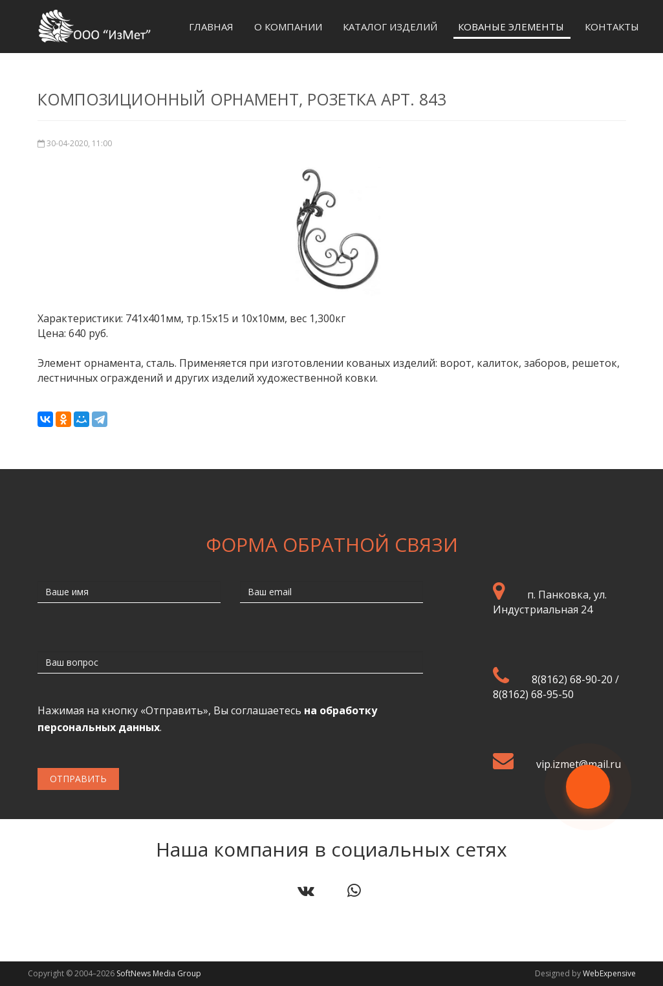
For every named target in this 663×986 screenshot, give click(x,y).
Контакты (612, 26)
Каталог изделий (390, 26)
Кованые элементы (511, 26)
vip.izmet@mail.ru (578, 764)
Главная (211, 26)
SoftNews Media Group (158, 973)
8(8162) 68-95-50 (533, 694)
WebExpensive (609, 973)
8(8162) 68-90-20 (572, 679)
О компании (288, 26)
